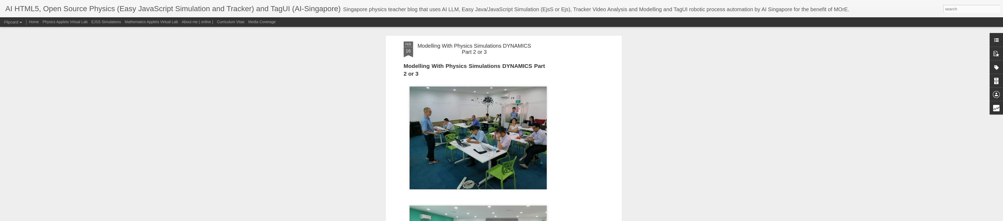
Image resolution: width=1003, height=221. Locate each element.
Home (34, 22)
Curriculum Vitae (230, 22)
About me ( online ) (197, 22)
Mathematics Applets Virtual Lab (151, 22)
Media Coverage (262, 22)
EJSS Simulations (106, 22)
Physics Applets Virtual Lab (65, 22)
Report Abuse (577, 218)
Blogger (562, 218)
